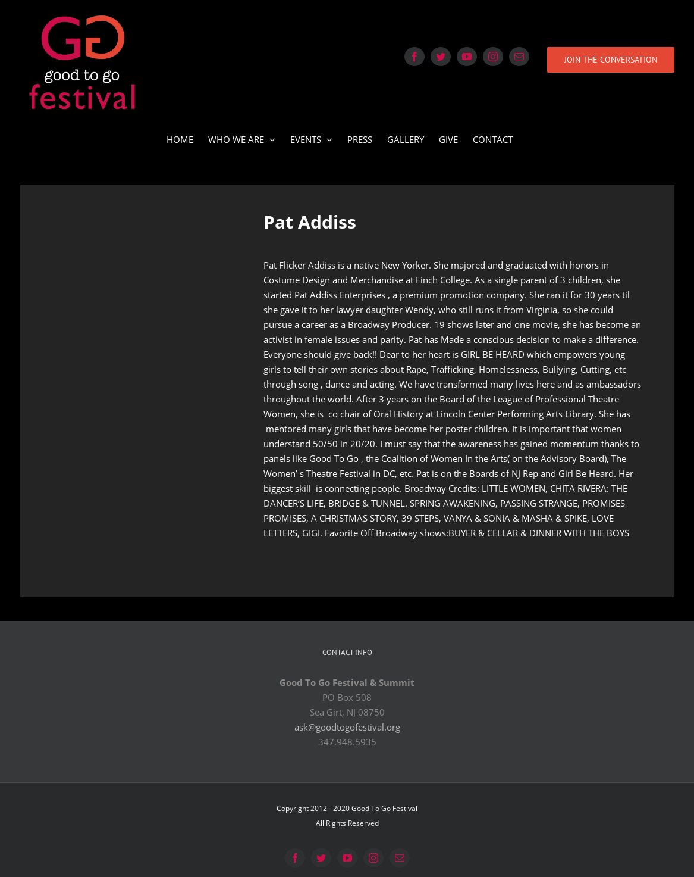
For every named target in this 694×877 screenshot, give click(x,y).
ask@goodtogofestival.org (347, 727)
